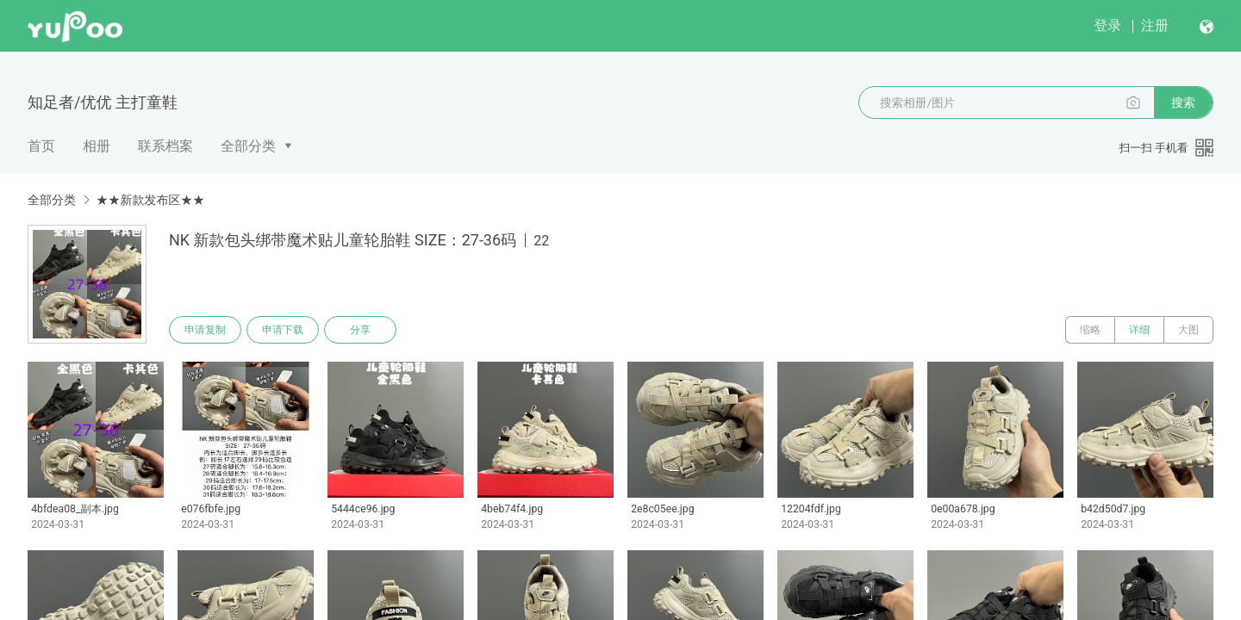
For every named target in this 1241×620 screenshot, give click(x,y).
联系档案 (165, 146)
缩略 (1090, 330)
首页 (41, 146)
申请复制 (205, 330)
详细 (1139, 330)
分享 (360, 330)
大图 (1188, 330)
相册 (96, 146)
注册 (1155, 25)
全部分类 (248, 146)
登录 (1107, 25)
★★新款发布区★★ (150, 200)
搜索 (1183, 102)
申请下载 (282, 330)
